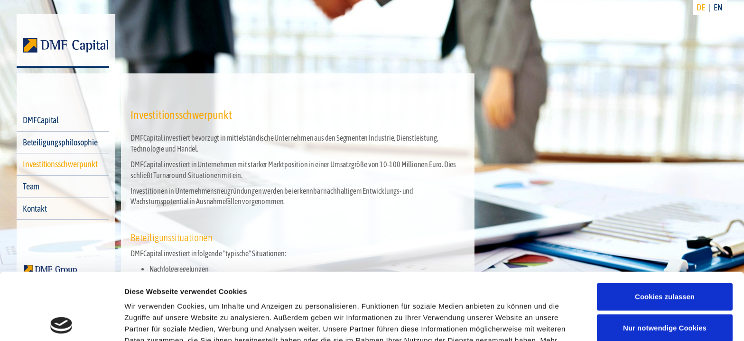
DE (701, 7)
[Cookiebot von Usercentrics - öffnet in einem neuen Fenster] (61, 322)
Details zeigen (148, 322)
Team (31, 186)
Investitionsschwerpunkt (60, 164)
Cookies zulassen (665, 230)
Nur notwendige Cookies (665, 261)
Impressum (144, 296)
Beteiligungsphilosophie (60, 142)
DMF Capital (41, 120)
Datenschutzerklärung (511, 285)
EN (718, 7)
